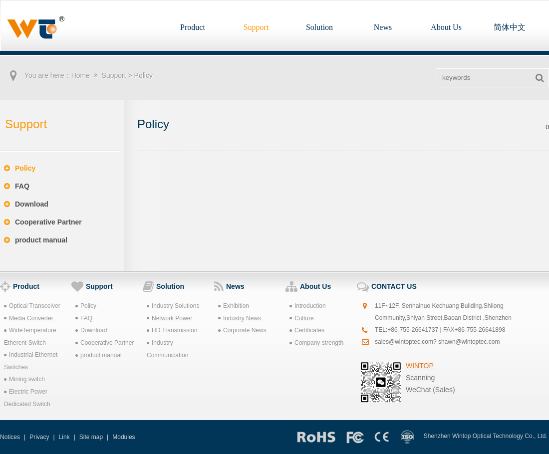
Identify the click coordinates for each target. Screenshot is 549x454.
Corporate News (242, 330)
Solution (319, 27)
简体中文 (510, 27)
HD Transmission (172, 330)
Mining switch (24, 379)
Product (192, 27)
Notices (10, 437)
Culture (301, 318)
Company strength (316, 342)
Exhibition (233, 305)
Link (64, 437)
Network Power (169, 318)
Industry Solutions (173, 305)
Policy (19, 168)
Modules (123, 437)
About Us (446, 27)
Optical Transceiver (32, 305)
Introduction (307, 305)
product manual (35, 240)
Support (256, 27)
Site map (91, 437)
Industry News (239, 318)
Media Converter (28, 318)
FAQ (16, 186)
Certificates (306, 330)
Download (26, 204)
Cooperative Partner (43, 222)
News (383, 27)
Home (80, 75)
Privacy (39, 437)
